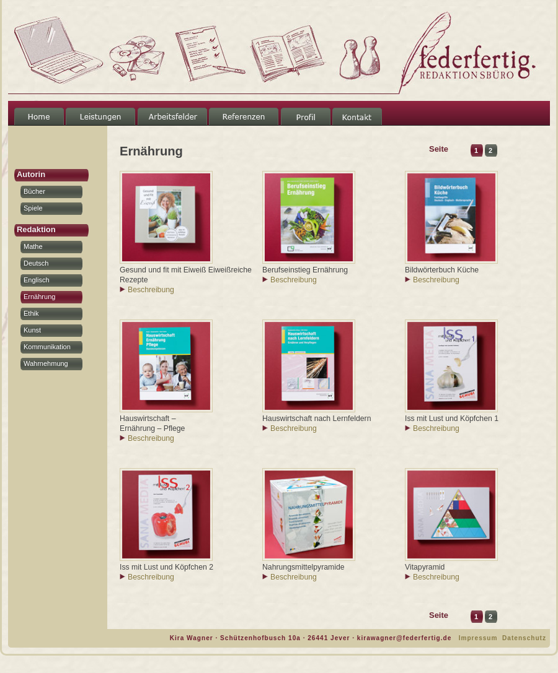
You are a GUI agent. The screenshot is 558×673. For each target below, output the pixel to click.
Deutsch (36, 263)
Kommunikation (47, 346)
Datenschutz (524, 638)
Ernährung (39, 296)
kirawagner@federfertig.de (404, 638)
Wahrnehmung (46, 363)
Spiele (33, 208)
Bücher (34, 191)
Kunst (32, 330)
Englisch (37, 280)
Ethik (31, 313)
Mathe (33, 246)
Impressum (478, 638)
